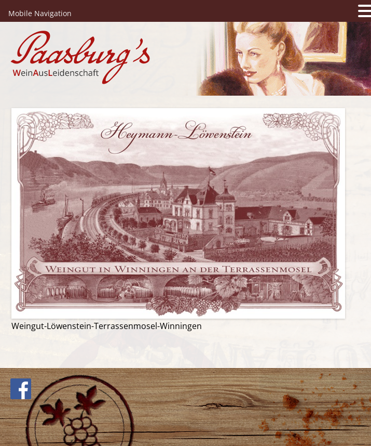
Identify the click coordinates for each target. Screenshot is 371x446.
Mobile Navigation (40, 13)
